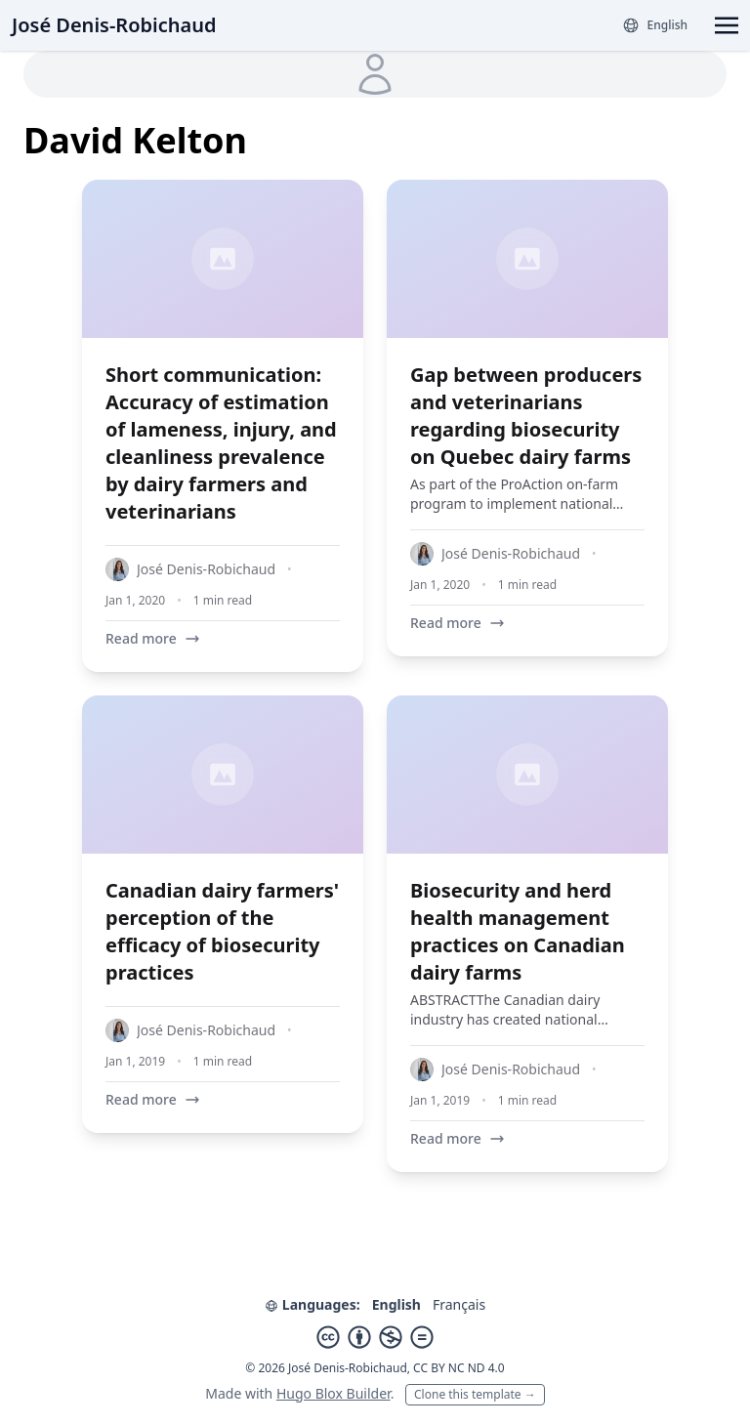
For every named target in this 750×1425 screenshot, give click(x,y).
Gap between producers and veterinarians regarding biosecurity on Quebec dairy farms (526, 415)
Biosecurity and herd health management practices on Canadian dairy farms (517, 931)
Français (459, 1304)
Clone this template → (475, 1394)
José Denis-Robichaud (114, 25)
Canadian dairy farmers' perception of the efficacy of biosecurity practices (222, 931)
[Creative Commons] (375, 1337)
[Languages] (654, 25)
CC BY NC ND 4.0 (459, 1368)
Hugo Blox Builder (333, 1393)
